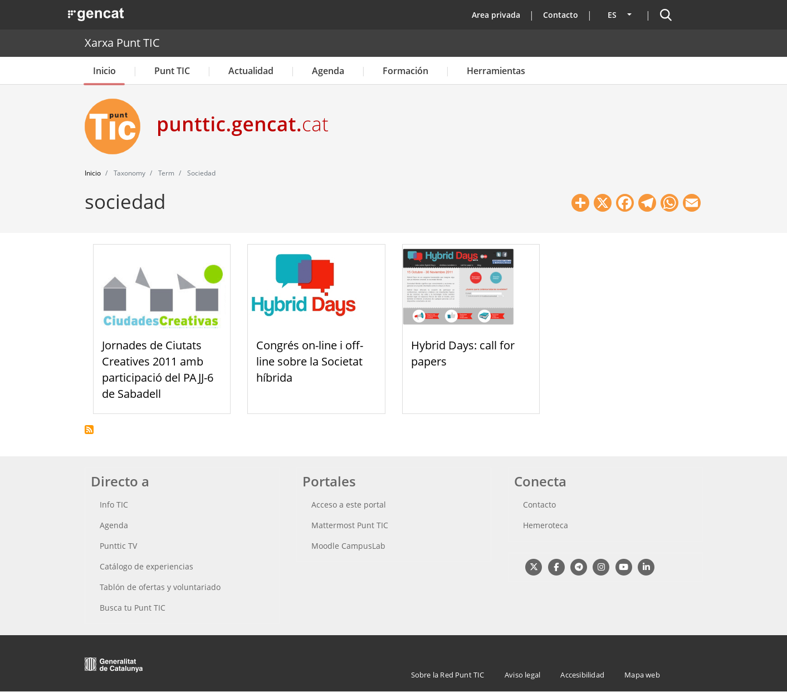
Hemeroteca (545, 525)
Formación (405, 71)
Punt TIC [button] (172, 71)
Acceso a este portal (348, 504)
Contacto (560, 14)
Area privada (496, 14)
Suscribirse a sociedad (89, 429)
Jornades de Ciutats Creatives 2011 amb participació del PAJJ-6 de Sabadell (157, 369)
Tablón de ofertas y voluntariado (160, 587)
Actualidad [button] (250, 71)
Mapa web (642, 675)
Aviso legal (522, 675)
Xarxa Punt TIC (122, 42)
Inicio (104, 71)
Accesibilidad (582, 675)
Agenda (328, 71)
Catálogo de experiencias (146, 566)
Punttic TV (118, 545)
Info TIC (114, 504)
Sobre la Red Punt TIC (448, 675)
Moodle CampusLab (348, 545)
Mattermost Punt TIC (349, 525)
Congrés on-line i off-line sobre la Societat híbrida (309, 361)
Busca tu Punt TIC (132, 607)
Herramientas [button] (496, 71)
